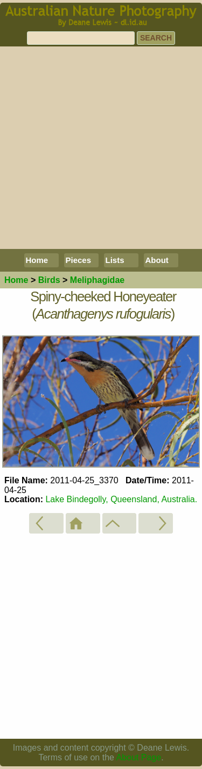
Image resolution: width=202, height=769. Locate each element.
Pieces (79, 260)
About (157, 260)
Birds (49, 280)
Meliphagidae (97, 280)
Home (37, 260)
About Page (139, 757)
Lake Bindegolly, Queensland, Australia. (121, 499)
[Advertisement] (101, 147)
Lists (115, 260)
